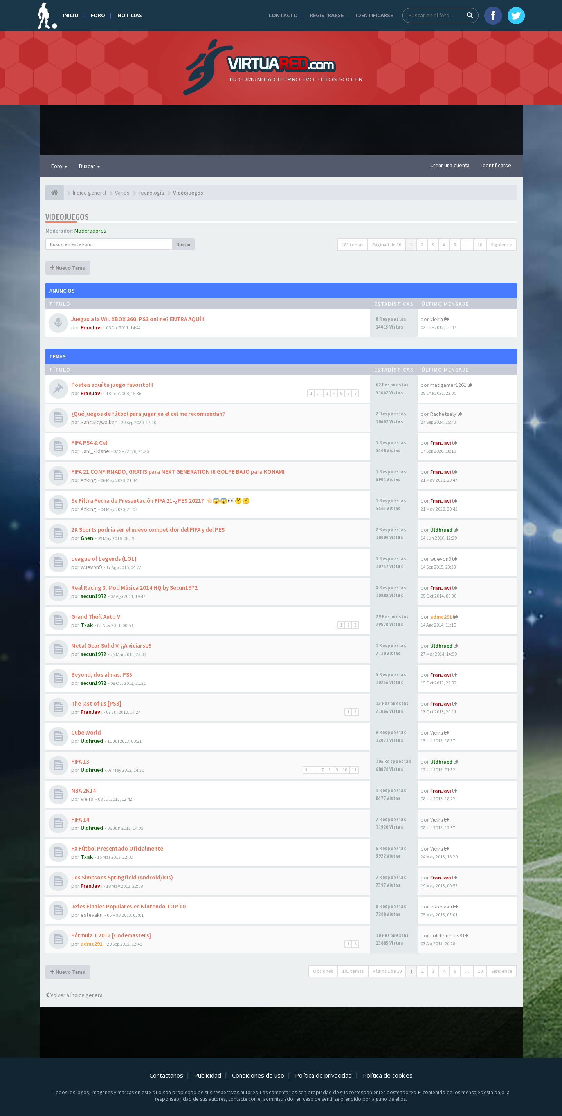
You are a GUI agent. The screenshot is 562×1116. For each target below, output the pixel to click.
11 (354, 770)
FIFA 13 (80, 761)
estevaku (92, 914)
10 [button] (479, 244)
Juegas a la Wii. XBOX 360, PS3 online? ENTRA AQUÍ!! (137, 319)
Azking (88, 480)
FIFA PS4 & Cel (89, 442)
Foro (98, 15)
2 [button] (422, 244)
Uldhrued (441, 529)
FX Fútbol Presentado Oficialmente (117, 848)
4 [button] (444, 244)
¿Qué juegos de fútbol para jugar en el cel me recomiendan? (148, 413)
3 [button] (433, 244)
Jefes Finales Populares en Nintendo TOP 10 (128, 906)
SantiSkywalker (99, 422)
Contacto (283, 15)
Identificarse (374, 15)
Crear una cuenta (450, 165)
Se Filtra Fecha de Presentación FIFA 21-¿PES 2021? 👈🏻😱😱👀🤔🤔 (160, 500)
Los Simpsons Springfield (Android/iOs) (122, 877)
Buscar (89, 166)
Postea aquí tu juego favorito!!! (112, 384)
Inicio (71, 15)
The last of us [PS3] (96, 703)
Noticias (129, 15)
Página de (386, 244)
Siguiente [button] (501, 244)
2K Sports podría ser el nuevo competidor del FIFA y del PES (148, 529)
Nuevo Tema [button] (68, 267)
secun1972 (93, 596)
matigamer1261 (448, 384)
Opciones (323, 971)
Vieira (436, 319)
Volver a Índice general (74, 995)
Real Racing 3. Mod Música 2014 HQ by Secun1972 (134, 587)
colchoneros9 (446, 935)
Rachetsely (443, 413)
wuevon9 (91, 567)
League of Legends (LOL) (104, 558)
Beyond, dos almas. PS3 (101, 674)
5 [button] (455, 244)
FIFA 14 (80, 819)
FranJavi (91, 327)
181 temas (353, 244)
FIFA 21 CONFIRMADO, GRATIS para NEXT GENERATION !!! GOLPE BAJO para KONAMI (178, 471)
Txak (87, 624)
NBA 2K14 (83, 790)
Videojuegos (67, 216)
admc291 (441, 616)
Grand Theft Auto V (95, 616)
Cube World (86, 732)
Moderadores (90, 230)
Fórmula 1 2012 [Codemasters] (111, 935)
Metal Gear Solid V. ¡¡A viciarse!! (111, 645)
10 (344, 770)
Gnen (87, 538)
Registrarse (327, 15)
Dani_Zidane (95, 451)
